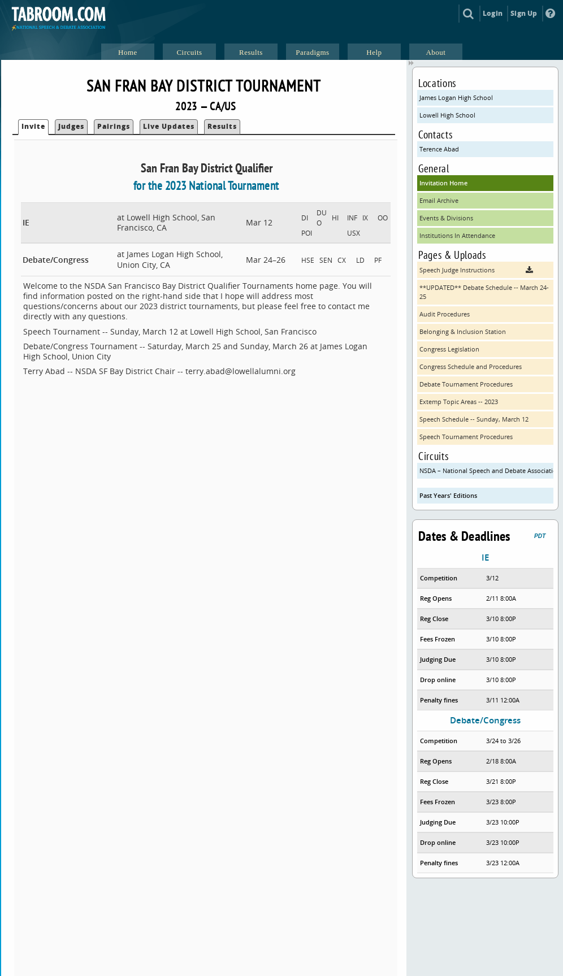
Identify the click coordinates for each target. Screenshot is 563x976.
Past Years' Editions (448, 495)
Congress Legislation (449, 349)
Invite (33, 126)
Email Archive (438, 200)
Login (493, 13)
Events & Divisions (446, 218)
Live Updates (168, 126)
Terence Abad (439, 149)
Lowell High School (447, 115)
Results (222, 126)
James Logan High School (456, 97)
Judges (71, 126)
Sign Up (523, 13)
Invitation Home (443, 183)
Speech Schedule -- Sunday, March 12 (474, 419)
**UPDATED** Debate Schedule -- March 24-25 (484, 292)
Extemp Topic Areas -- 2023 (458, 401)
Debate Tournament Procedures (466, 384)
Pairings (113, 126)
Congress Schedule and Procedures (470, 366)
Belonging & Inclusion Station (462, 331)
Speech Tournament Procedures (466, 436)
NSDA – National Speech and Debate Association (486, 470)
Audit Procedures (444, 314)
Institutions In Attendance (457, 235)
